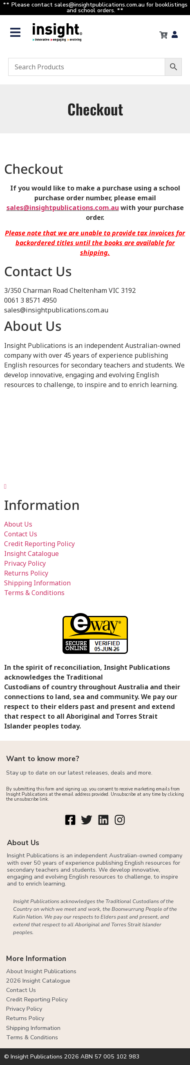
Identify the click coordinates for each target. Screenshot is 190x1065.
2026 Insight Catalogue (38, 980)
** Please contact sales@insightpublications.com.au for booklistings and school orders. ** (95, 7)
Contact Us (20, 533)
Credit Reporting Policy (39, 543)
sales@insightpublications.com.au (63, 207)
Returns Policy (26, 573)
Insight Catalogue (31, 553)
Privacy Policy (25, 563)
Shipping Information (37, 582)
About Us (18, 524)
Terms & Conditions (34, 592)
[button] (15, 32)
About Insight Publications (41, 971)
